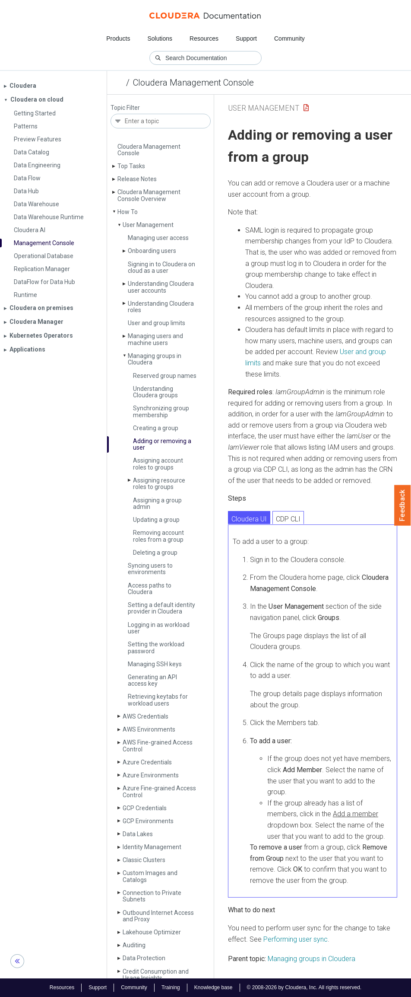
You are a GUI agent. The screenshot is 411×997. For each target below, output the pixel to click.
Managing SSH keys (155, 664)
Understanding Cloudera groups (155, 392)
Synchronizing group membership (161, 411)
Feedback (402, 505)
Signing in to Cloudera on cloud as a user (161, 267)
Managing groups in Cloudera (154, 359)
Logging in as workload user (159, 628)
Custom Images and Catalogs (150, 876)
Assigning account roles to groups (158, 463)
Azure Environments (151, 775)
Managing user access (158, 237)
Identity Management (152, 847)
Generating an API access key (152, 680)
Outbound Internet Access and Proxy (158, 916)
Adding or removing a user (162, 444)
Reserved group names (164, 375)
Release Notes (137, 179)
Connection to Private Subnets (152, 896)
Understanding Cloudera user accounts (161, 287)
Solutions (159, 38)
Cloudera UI (249, 519)
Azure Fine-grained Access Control (159, 791)
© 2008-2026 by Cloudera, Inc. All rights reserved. (304, 987)
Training (170, 987)
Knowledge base (213, 987)
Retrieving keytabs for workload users (158, 699)
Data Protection (144, 958)
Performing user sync (295, 939)
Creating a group (155, 428)
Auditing (134, 945)
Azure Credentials (147, 762)
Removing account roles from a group (158, 536)
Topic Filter (125, 108)
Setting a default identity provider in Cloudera (161, 608)
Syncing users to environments (150, 568)
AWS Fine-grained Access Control (158, 745)
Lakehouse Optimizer (152, 932)
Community (289, 38)
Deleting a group (155, 552)
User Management (148, 224)
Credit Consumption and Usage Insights (156, 974)
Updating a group (156, 519)
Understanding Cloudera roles (161, 306)
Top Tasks (131, 166)
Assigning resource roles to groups (159, 483)
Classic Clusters (144, 859)
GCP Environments (148, 821)
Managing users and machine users (155, 339)
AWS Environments (149, 729)
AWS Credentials (145, 716)
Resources (204, 38)
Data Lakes (138, 834)
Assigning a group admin (157, 503)
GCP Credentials (145, 808)
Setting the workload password (156, 647)
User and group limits (156, 323)
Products (118, 38)
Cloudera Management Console (193, 82)
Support (246, 38)
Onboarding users (152, 250)
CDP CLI (288, 519)
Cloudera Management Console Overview (148, 195)
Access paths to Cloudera (149, 588)
